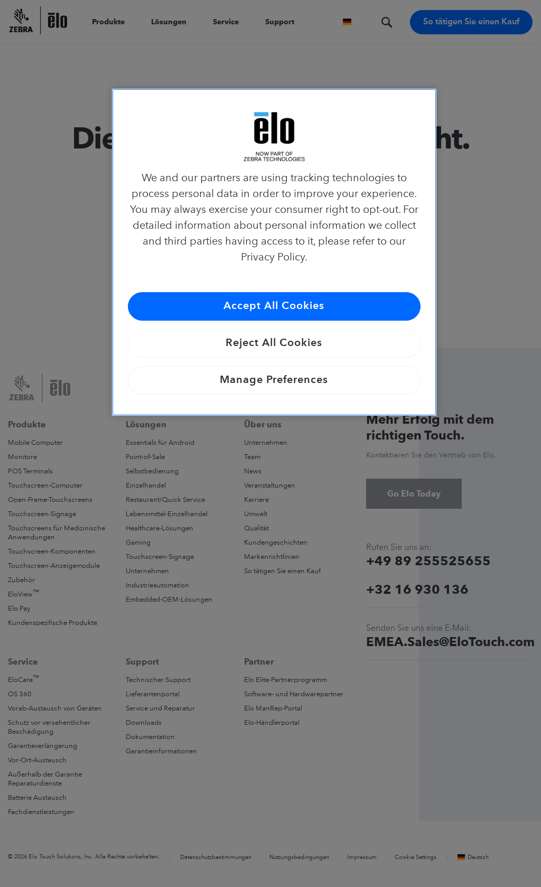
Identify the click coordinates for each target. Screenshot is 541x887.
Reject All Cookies (274, 343)
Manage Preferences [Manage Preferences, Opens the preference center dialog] (274, 380)
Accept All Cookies (273, 306)
